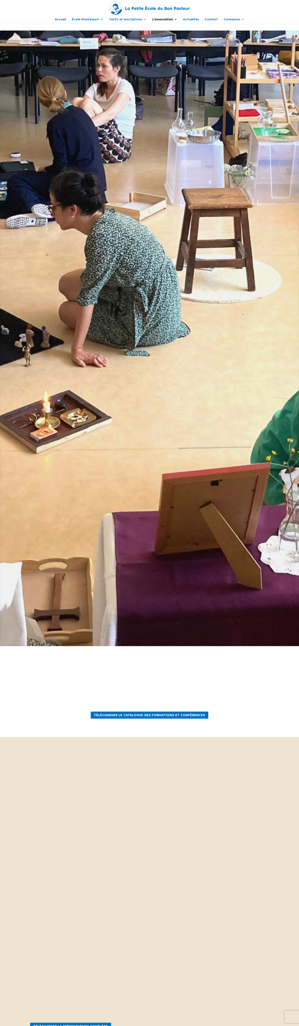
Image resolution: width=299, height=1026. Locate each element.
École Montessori (85, 19)
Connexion (232, 19)
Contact (211, 19)
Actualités (191, 19)
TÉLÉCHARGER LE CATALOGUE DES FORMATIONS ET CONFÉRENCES (149, 715)
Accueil (60, 19)
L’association (162, 19)
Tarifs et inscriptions (125, 19)
